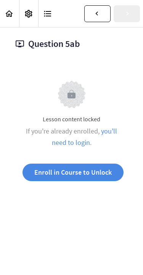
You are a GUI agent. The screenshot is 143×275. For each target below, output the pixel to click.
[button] (9, 13)
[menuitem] (28, 13)
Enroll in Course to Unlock (73, 172)
